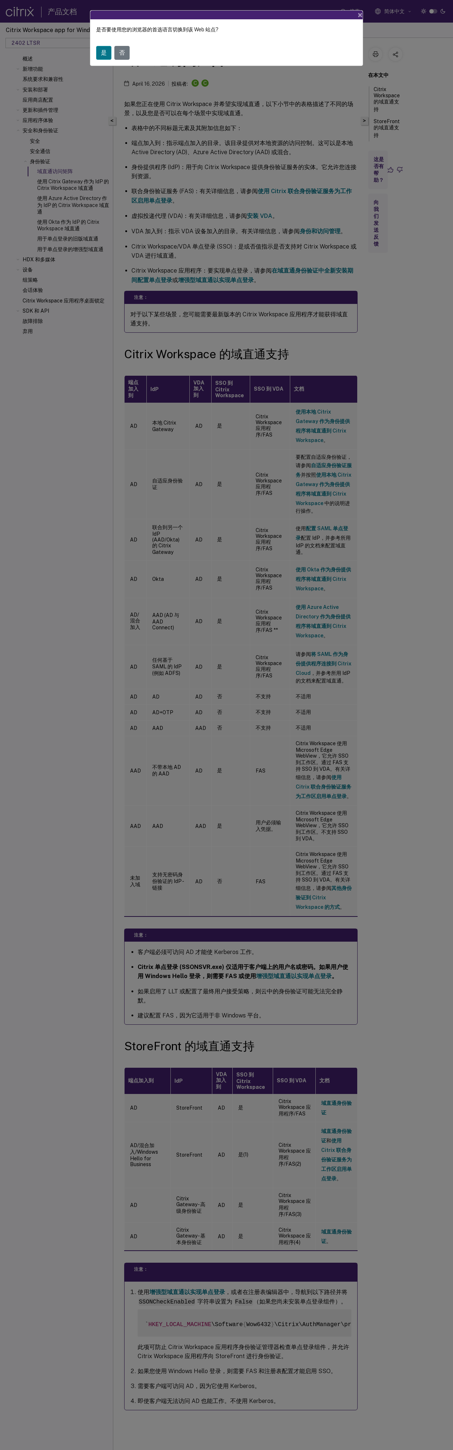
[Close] (360, 15)
